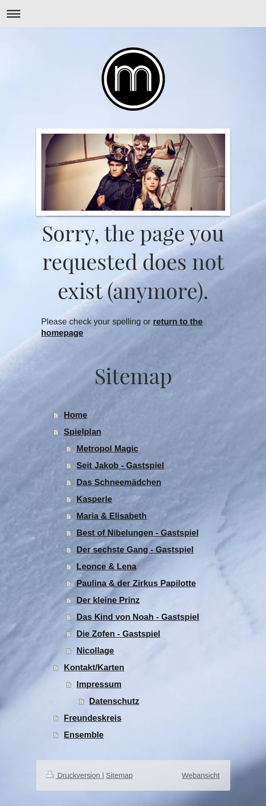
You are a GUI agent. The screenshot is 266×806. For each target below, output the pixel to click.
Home (75, 414)
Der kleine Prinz (108, 600)
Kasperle (94, 498)
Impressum (99, 684)
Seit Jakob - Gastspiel (120, 465)
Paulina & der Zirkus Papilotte (136, 583)
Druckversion (74, 775)
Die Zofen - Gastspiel (118, 633)
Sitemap (119, 775)
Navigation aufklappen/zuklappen (133, 13)
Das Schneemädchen (119, 482)
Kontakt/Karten (94, 667)
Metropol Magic (107, 448)
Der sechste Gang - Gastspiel (135, 549)
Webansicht (201, 775)
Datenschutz (114, 701)
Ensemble (84, 734)
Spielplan (82, 431)
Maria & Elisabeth (112, 515)
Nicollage (95, 650)
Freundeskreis (93, 717)
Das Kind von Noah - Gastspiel (138, 616)
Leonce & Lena (106, 566)
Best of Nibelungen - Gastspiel (138, 532)
